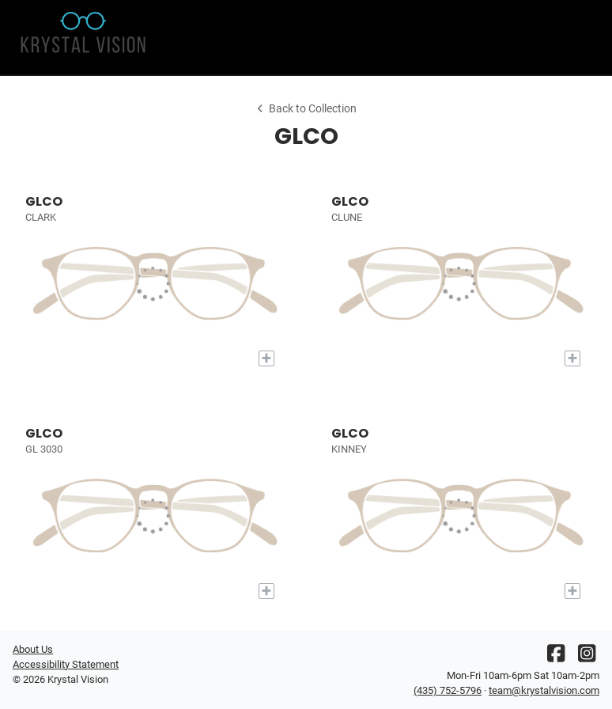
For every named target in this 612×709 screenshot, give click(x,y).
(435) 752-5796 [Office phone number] (448, 690)
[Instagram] (586, 657)
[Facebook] (556, 657)
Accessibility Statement (66, 664)
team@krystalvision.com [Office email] (544, 690)
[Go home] (86, 37)
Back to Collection (306, 109)
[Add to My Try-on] (266, 358)
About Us (33, 649)
